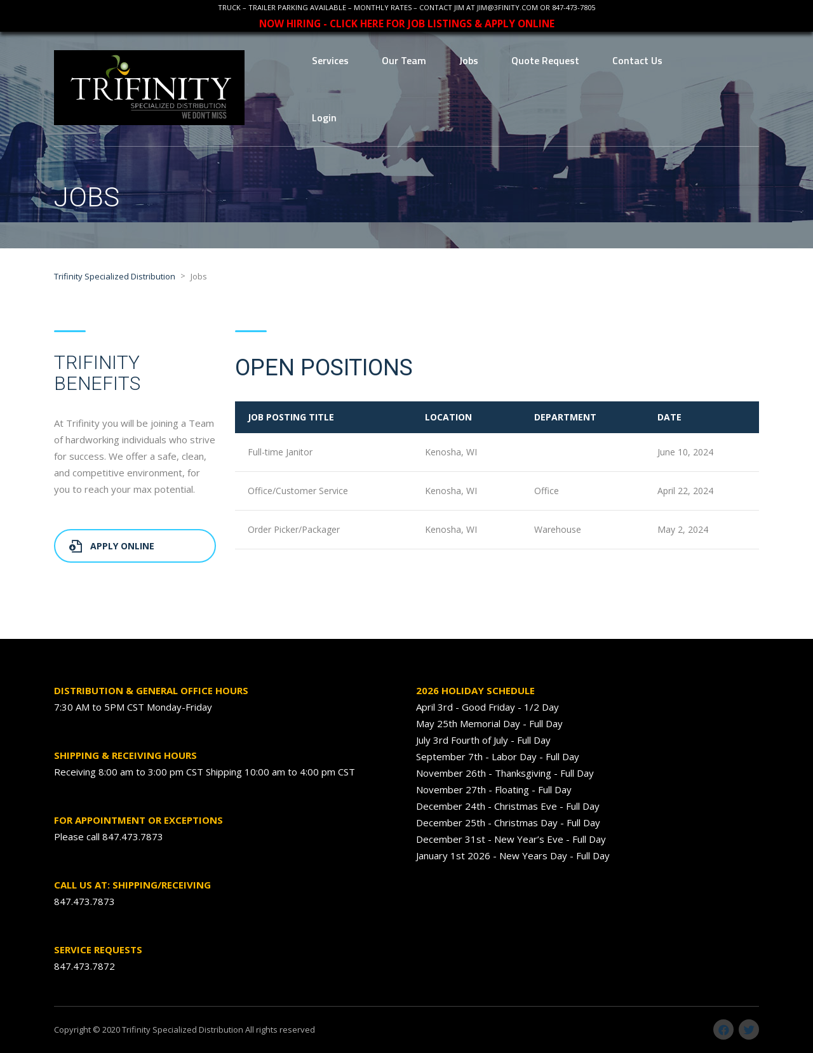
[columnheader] (323, 417)
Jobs (468, 60)
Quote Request (545, 60)
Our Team (404, 60)
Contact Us (637, 60)
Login (324, 117)
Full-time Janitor (280, 452)
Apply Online (111, 546)
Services (330, 60)
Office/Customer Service (298, 491)
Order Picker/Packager (294, 529)
